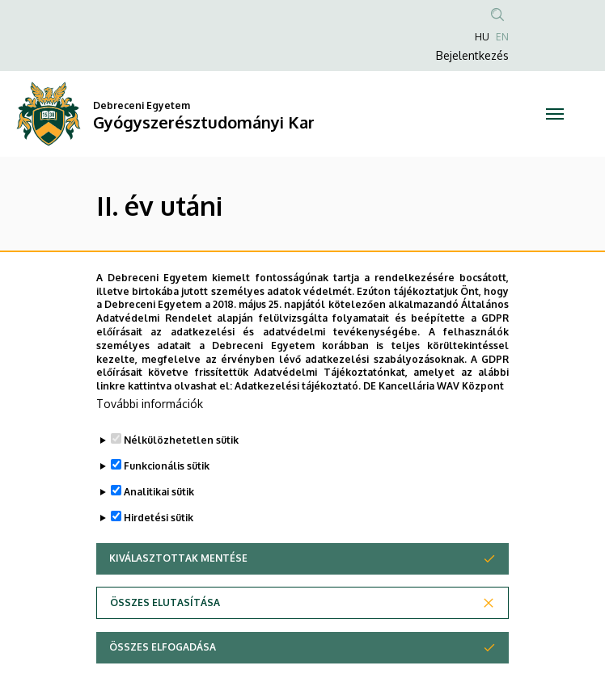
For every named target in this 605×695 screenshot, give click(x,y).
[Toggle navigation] (554, 114)
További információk (149, 404)
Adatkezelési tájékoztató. (298, 387)
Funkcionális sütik (166, 467)
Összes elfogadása (162, 648)
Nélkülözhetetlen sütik (181, 441)
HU (482, 37)
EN (502, 37)
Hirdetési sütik (158, 518)
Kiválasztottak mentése (178, 559)
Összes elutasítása (165, 603)
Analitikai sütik (159, 492)
